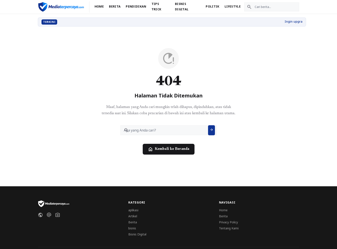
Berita (115, 6)
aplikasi (133, 210)
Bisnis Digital (137, 234)
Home (99, 6)
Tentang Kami (229, 228)
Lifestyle (233, 6)
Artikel (132, 216)
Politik (212, 6)
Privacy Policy (228, 222)
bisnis (132, 228)
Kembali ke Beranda (168, 149)
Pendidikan (136, 6)
